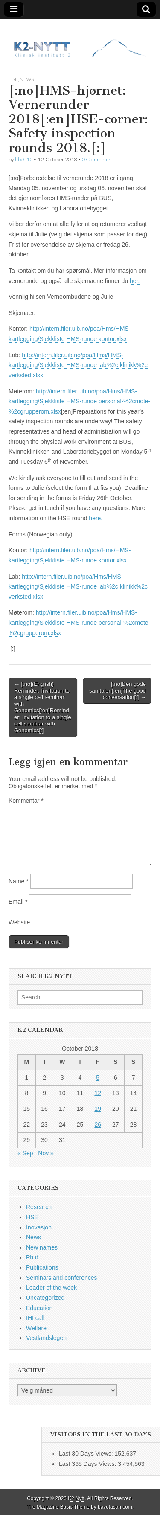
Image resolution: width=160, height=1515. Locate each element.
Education (39, 1308)
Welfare (36, 1328)
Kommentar (26, 800)
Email (18, 901)
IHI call (35, 1317)
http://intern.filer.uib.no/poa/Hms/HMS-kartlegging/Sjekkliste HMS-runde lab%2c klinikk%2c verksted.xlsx (78, 365)
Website (19, 922)
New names (42, 1247)
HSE (13, 79)
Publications (42, 1267)
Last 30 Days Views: (86, 1453)
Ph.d (32, 1257)
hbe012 (23, 159)
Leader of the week (51, 1287)
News (27, 79)
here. (95, 518)
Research (39, 1206)
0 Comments (96, 159)
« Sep (25, 1153)
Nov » (46, 1153)
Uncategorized (45, 1297)
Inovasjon (39, 1227)
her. (135, 280)
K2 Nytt (76, 1498)
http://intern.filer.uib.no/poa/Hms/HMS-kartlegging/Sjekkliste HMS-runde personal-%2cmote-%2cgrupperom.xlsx (79, 401)
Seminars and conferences (61, 1277)
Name (19, 881)
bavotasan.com (115, 1507)
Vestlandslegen (46, 1337)
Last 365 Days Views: (88, 1463)
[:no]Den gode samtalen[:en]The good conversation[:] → (117, 690)
